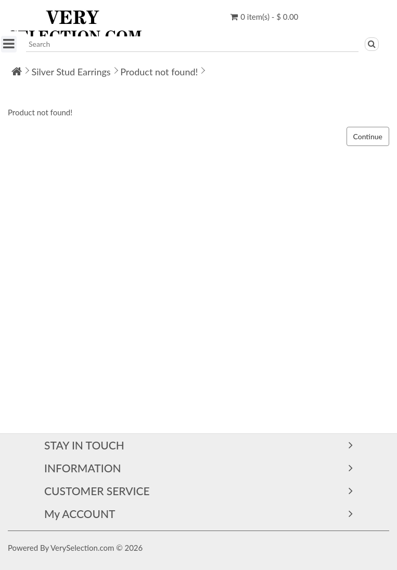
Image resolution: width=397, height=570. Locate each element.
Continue (368, 136)
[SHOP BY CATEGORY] (9, 44)
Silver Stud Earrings (71, 71)
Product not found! (159, 71)
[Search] (372, 44)
